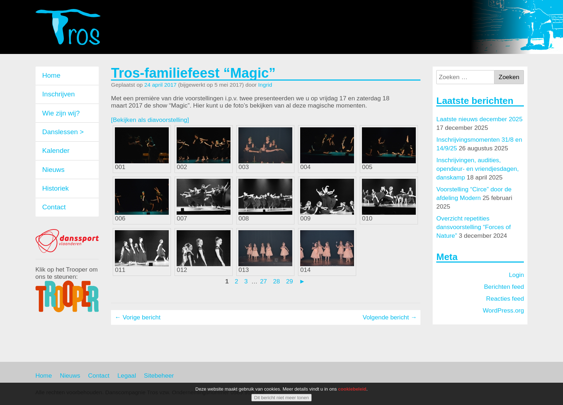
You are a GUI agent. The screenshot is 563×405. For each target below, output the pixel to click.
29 (289, 281)
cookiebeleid (352, 389)
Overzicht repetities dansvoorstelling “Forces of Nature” (473, 227)
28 (276, 281)
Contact (54, 207)
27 (263, 281)
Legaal (126, 375)
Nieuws (53, 169)
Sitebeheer (159, 375)
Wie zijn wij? (61, 113)
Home (51, 75)
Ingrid (265, 85)
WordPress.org (503, 310)
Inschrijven (58, 94)
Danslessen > (63, 132)
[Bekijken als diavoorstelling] (150, 119)
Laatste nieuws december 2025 (479, 119)
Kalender (56, 150)
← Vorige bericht (137, 317)
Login (516, 274)
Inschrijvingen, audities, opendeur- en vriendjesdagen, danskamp (477, 168)
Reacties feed (505, 298)
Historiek (55, 188)
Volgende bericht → (390, 317)
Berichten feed (504, 286)
